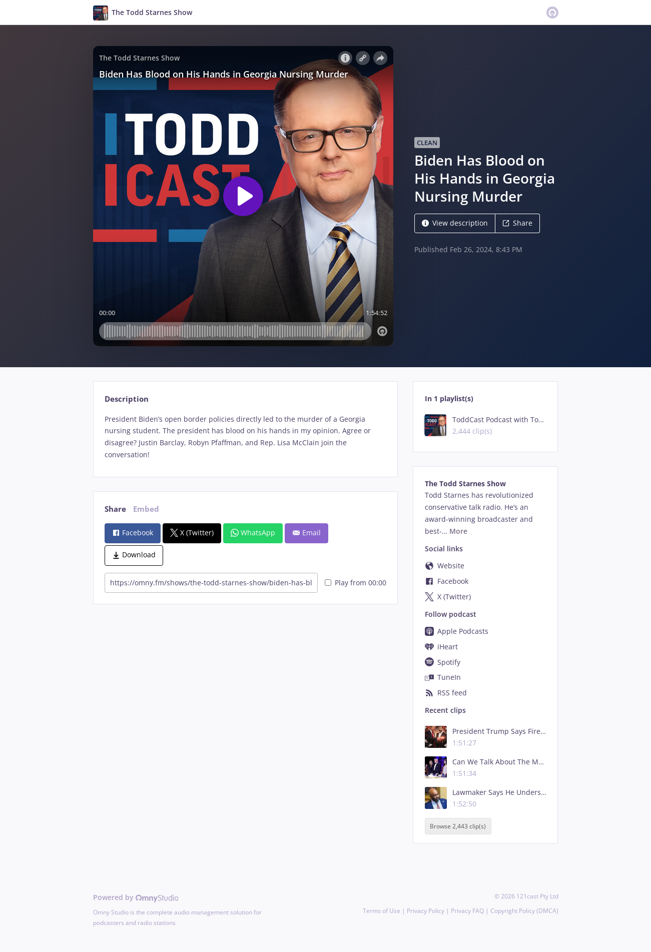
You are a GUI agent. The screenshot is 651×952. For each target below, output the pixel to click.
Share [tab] (115, 509)
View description (455, 223)
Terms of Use (381, 910)
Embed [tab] (146, 509)
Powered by (136, 897)
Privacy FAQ (467, 910)
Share (517, 223)
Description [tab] (127, 399)
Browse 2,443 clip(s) (458, 826)
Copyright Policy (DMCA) (524, 910)
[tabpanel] (245, 437)
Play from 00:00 (355, 582)
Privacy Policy (425, 910)
